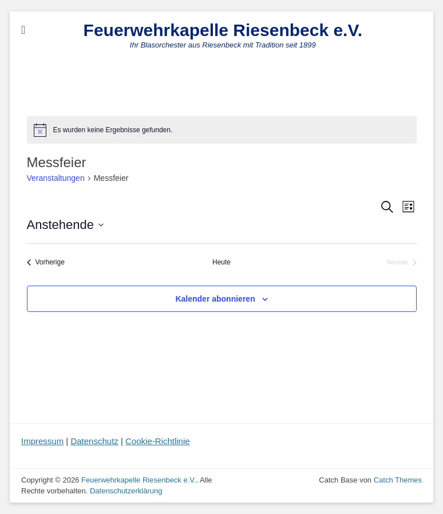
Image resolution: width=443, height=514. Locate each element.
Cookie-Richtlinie (157, 441)
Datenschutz (94, 441)
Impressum (42, 441)
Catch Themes (398, 480)
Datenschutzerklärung (126, 491)
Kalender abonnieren (215, 298)
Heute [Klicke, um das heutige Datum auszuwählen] (221, 262)
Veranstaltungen (56, 178)
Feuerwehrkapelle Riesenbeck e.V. (223, 30)
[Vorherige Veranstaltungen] (46, 262)
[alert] (222, 130)
